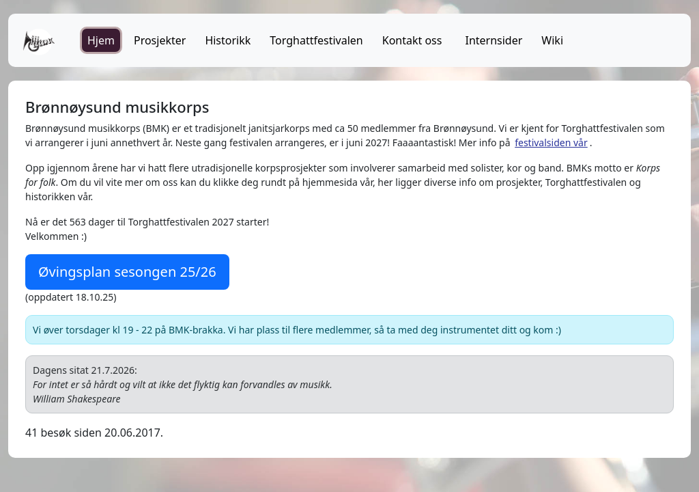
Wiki (552, 40)
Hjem (101, 40)
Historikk (228, 40)
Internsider (493, 40)
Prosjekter (160, 40)
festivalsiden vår (551, 142)
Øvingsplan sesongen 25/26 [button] (127, 271)
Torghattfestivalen (316, 40)
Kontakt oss (412, 40)
